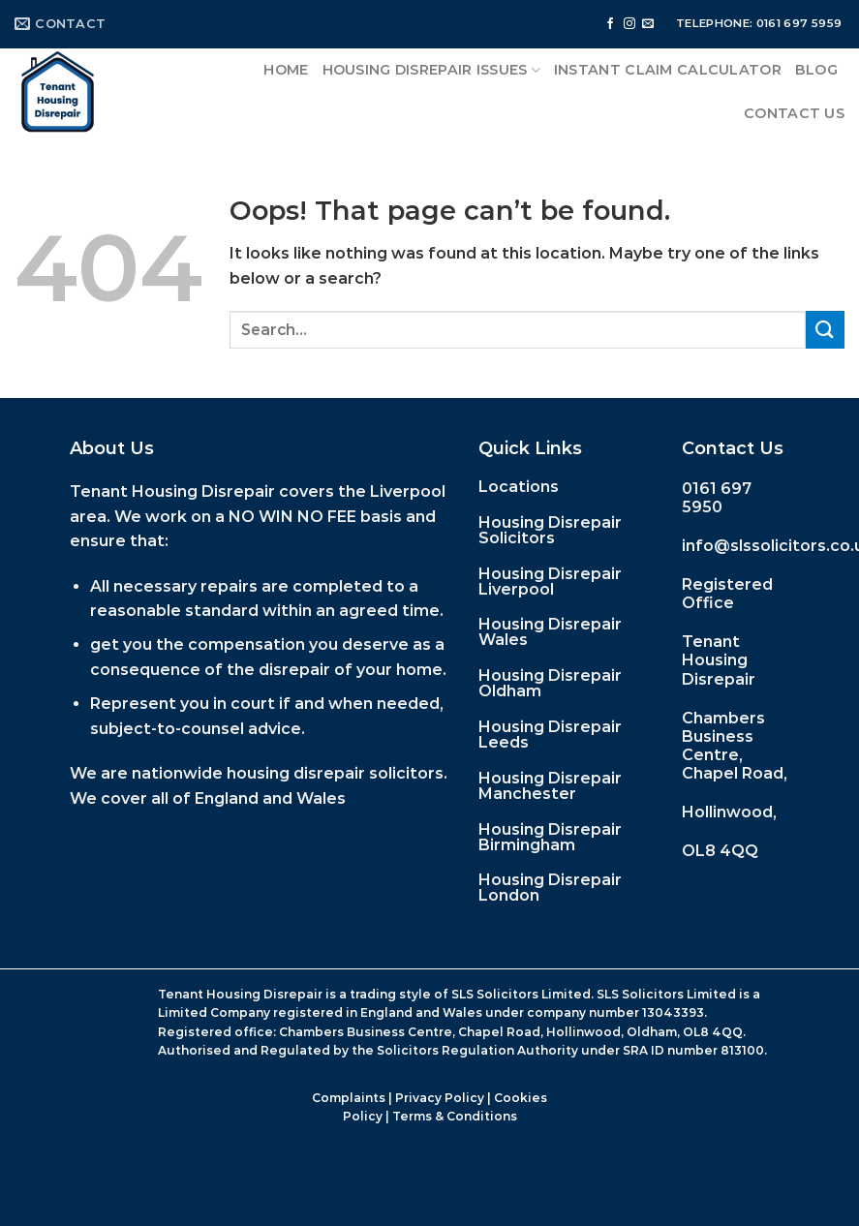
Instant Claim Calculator (668, 69)
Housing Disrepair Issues (431, 70)
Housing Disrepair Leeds (550, 734)
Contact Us (794, 113)
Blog (816, 69)
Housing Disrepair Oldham (550, 683)
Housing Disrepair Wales (550, 632)
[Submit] (825, 330)
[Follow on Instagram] (629, 24)
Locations (518, 486)
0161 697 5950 (717, 497)
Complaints (348, 1097)
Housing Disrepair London (550, 887)
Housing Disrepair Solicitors (550, 530)
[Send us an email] (648, 24)
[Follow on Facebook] (610, 24)
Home (285, 69)
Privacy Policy (439, 1097)
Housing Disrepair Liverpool (550, 581)
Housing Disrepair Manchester (550, 786)
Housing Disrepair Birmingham (550, 837)
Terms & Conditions (454, 1116)
